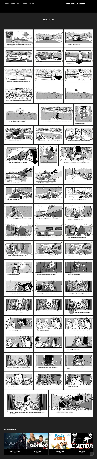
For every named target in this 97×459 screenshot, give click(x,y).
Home (7, 3)
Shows (19, 3)
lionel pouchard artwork (75, 3)
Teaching (13, 3)
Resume (25, 3)
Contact (31, 3)
